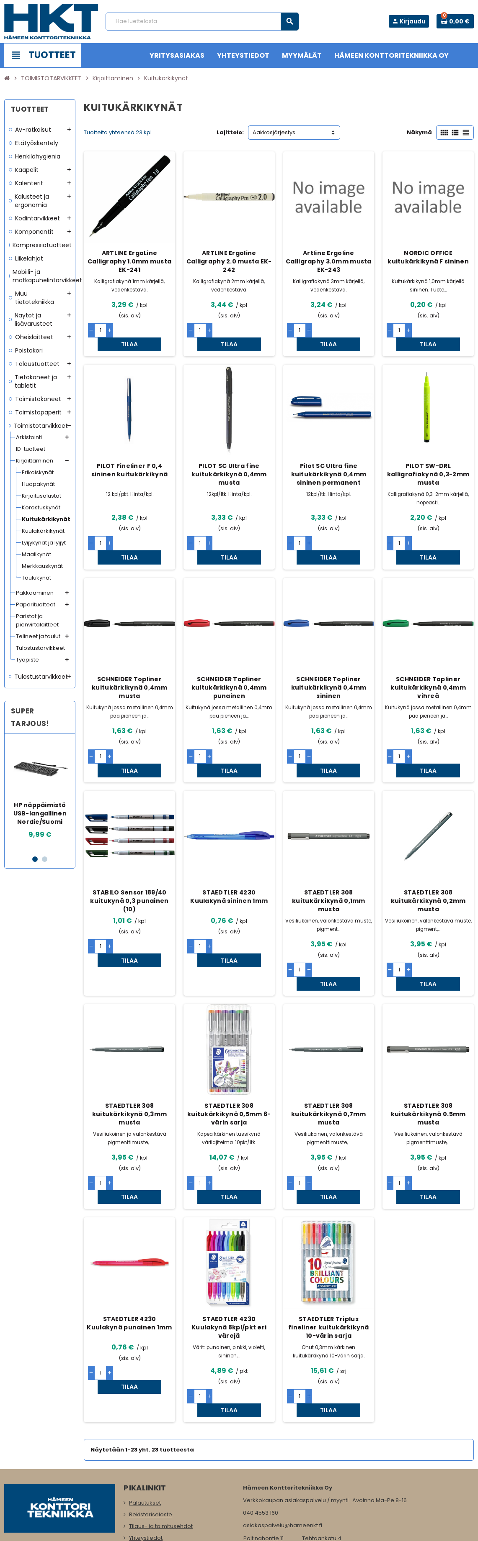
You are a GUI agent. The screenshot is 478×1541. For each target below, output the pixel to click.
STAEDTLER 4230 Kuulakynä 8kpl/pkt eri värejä (228, 1257)
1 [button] (35, 859)
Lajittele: (230, 132)
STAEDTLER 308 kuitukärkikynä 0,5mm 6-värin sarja (229, 1058)
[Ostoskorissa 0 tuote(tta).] (455, 21)
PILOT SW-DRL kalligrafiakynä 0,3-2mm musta (428, 460)
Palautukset (145, 1419)
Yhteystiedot (146, 1455)
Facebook (12, 1485)
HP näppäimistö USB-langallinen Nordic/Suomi (40, 813)
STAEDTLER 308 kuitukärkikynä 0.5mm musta (428, 1058)
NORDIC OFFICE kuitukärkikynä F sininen (428, 257)
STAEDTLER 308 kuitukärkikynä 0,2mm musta (428, 859)
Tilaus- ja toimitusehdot (161, 1443)
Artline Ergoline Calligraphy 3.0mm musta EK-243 (328, 261)
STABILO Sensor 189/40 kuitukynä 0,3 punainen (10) (129, 859)
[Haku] (202, 22)
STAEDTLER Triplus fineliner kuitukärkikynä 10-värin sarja (328, 1257)
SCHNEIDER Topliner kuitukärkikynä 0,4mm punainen (229, 659)
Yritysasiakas (146, 1478)
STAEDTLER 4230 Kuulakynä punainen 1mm (129, 1253)
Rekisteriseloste (150, 1431)
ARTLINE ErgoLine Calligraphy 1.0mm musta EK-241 (129, 261)
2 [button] (44, 859)
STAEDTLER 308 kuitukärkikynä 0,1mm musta (328, 859)
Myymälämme (148, 1490)
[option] (40, 793)
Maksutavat (144, 1466)
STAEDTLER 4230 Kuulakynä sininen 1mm (229, 855)
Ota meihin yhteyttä (155, 1501)
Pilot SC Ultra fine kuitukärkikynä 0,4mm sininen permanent (329, 460)
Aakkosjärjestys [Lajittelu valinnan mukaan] (274, 132)
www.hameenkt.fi (266, 1477)
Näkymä (419, 132)
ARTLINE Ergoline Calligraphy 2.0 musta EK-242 (229, 261)
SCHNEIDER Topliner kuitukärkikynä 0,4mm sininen (329, 659)
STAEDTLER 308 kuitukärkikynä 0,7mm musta (328, 1058)
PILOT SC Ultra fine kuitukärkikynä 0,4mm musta (229, 460)
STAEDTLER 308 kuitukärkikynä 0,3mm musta (129, 1058)
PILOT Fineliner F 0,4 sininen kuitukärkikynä (129, 456)
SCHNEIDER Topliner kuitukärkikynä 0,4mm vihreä (428, 659)
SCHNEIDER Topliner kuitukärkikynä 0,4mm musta (129, 659)
